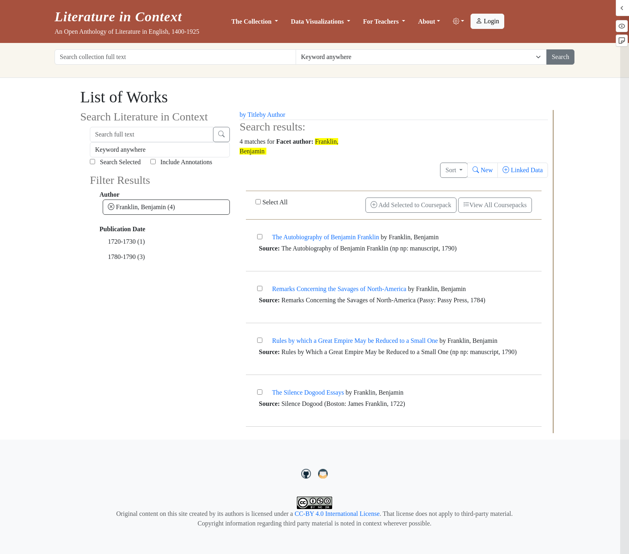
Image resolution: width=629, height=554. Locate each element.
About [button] (426, 21)
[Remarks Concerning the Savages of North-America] (259, 288)
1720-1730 (126, 241)
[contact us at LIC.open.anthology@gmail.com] (323, 472)
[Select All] (258, 201)
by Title (249, 114)
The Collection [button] (252, 21)
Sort (451, 170)
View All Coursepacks (495, 205)
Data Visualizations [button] (318, 21)
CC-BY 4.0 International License (336, 513)
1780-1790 (126, 256)
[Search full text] (151, 134)
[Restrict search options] (421, 57)
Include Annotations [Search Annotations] (181, 162)
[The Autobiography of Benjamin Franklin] (259, 236)
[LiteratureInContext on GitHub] (307, 472)
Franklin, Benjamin (141, 207)
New (483, 170)
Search (560, 56)
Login (487, 21)
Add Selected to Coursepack (411, 205)
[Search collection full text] (175, 57)
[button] (458, 22)
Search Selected (115, 162)
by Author (272, 114)
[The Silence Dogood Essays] (259, 392)
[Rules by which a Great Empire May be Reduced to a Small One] (259, 340)
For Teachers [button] (381, 21)
